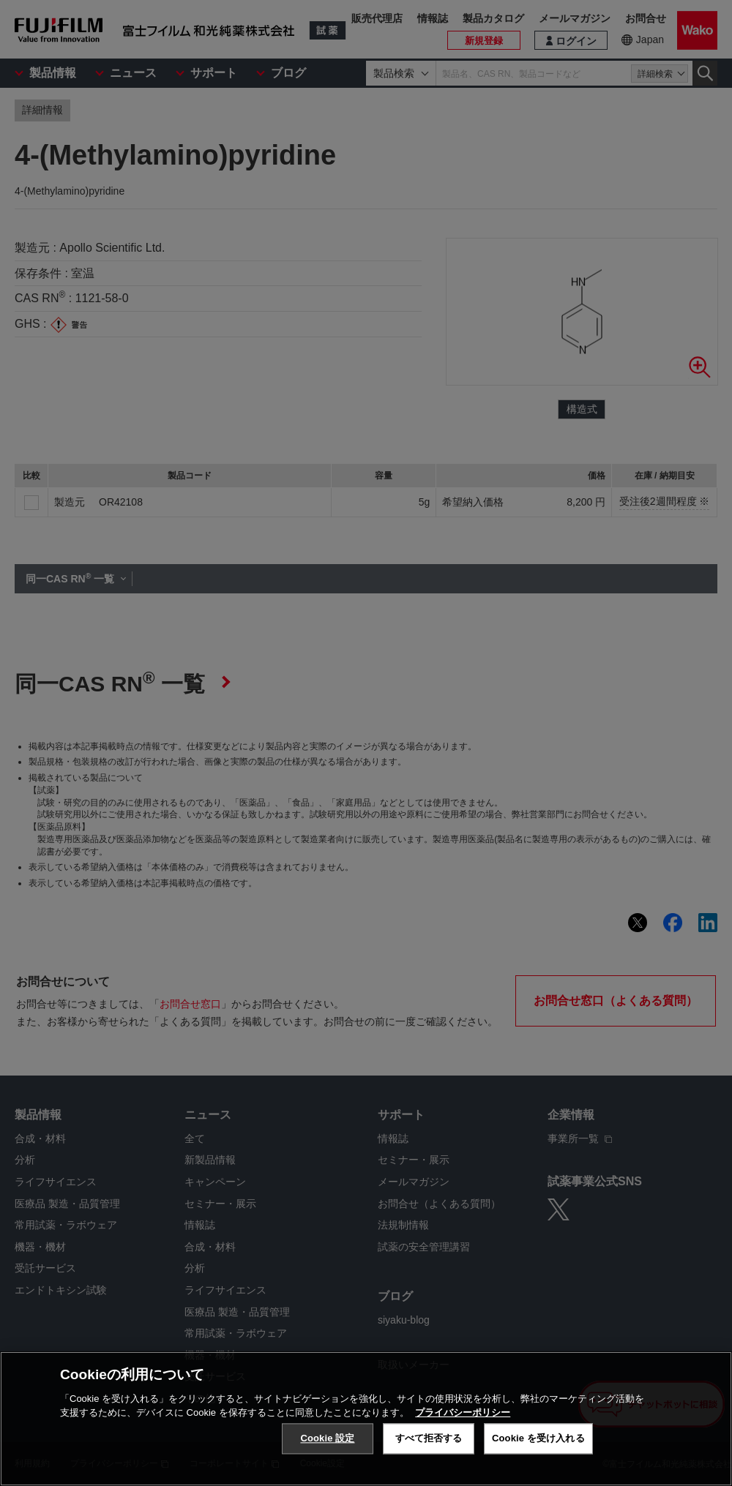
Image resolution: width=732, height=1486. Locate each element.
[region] (366, 1418)
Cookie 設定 (327, 1438)
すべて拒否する (429, 1438)
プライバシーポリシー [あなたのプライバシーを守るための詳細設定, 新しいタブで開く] (462, 1412)
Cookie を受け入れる (538, 1438)
